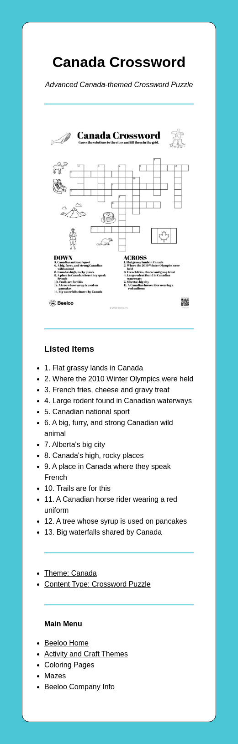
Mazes (55, 676)
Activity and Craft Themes (86, 654)
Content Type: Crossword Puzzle (97, 584)
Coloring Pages (69, 665)
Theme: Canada (70, 573)
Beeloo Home (66, 643)
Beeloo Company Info (79, 687)
